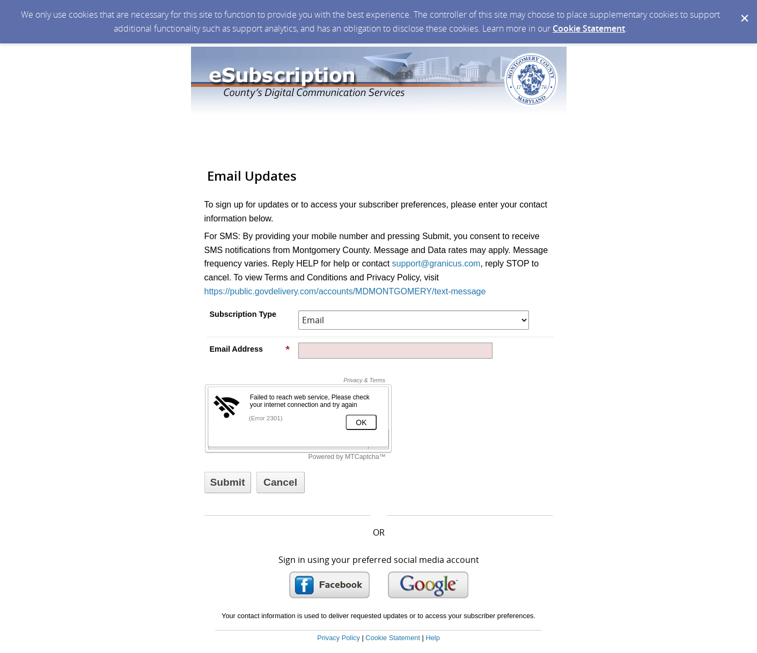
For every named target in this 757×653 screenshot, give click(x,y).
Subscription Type (243, 314)
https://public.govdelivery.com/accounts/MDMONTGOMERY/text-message (345, 291)
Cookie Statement (589, 28)
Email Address (250, 349)
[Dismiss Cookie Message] (743, 10)
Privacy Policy (338, 638)
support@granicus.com (436, 263)
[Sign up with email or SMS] (227, 482)
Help (432, 638)
